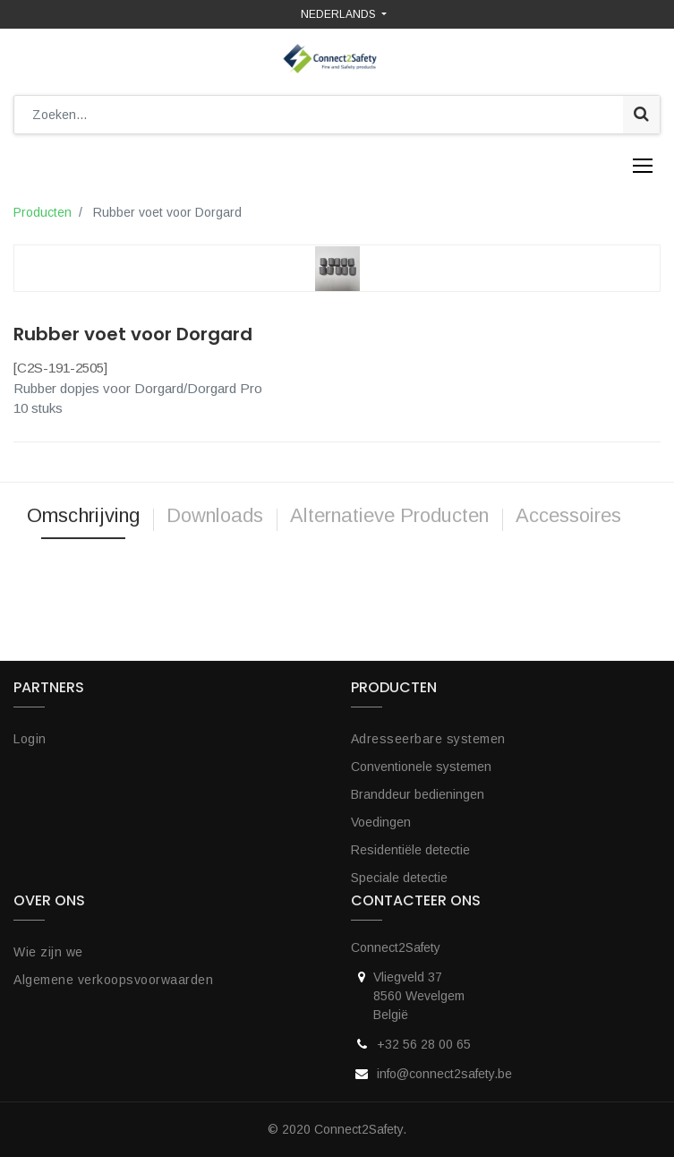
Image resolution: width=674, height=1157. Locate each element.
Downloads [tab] (214, 515)
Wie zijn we (48, 952)
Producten (42, 212)
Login (30, 739)
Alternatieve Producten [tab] (389, 515)
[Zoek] (641, 114)
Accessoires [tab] (571, 515)
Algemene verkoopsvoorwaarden (113, 980)
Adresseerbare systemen (428, 739)
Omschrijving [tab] (83, 515)
